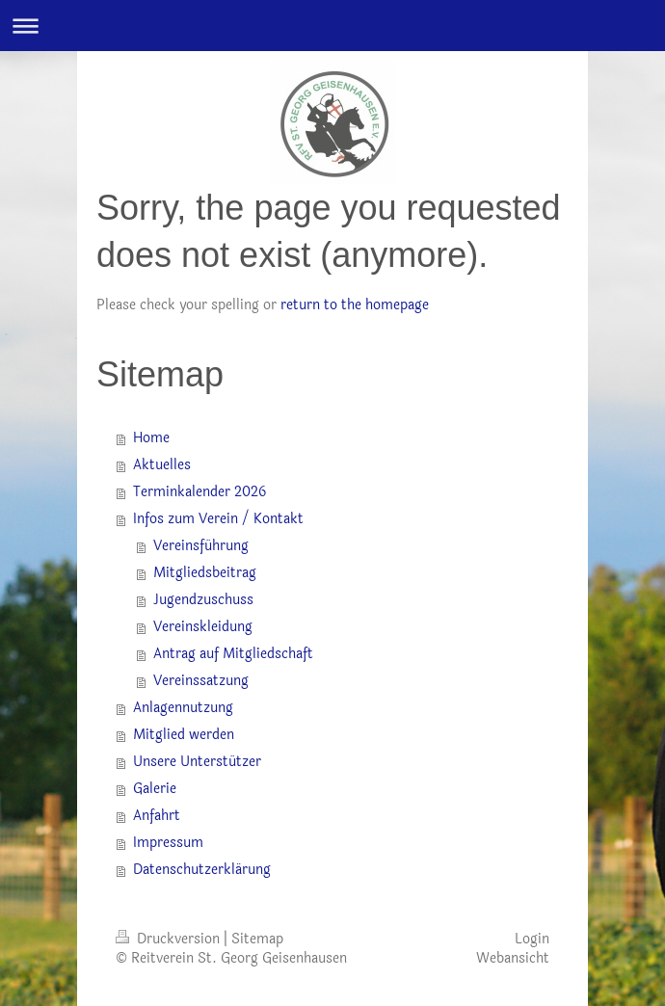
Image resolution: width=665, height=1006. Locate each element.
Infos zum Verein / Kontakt (218, 519)
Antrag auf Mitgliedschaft (233, 654)
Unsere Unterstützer (197, 762)
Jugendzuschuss (203, 600)
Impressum (168, 843)
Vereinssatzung (201, 681)
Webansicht (512, 958)
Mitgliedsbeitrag (204, 573)
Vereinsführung (201, 546)
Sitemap (257, 939)
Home (151, 438)
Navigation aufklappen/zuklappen (332, 25)
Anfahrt (156, 816)
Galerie (154, 789)
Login (532, 939)
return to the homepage (354, 305)
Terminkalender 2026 (199, 492)
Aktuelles (162, 465)
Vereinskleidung (203, 627)
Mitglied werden (183, 735)
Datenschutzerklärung (202, 870)
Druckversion (170, 939)
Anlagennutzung (183, 708)
